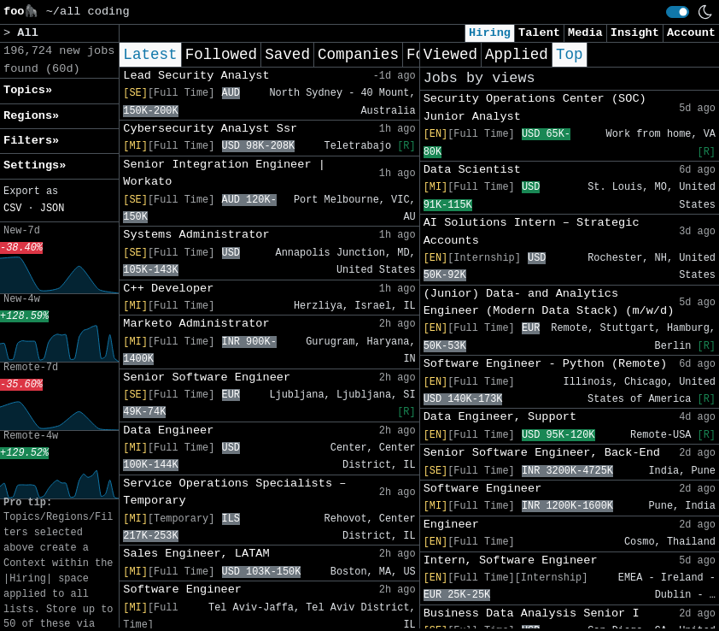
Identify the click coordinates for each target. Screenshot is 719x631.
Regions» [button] (31, 115)
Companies (358, 54)
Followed (221, 54)
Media (585, 33)
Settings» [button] (34, 165)
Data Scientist (472, 169)
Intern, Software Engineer (511, 560)
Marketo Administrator (196, 323)
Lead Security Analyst (196, 75)
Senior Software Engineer (206, 377)
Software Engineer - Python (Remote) (546, 363)
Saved (287, 54)
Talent (539, 33)
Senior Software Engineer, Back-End (542, 452)
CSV (12, 209)
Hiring (490, 33)
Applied (516, 54)
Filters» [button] (31, 140)
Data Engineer (168, 430)
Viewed (450, 54)
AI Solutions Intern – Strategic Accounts (532, 231)
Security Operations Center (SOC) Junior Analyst (535, 107)
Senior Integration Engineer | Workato (224, 173)
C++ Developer (168, 288)
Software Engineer (182, 589)
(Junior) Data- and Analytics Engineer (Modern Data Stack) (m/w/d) (549, 302)
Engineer (451, 524)
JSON (52, 209)
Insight (635, 33)
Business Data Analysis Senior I (532, 613)
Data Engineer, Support (500, 416)
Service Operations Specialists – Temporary (234, 492)
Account (691, 33)
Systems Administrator (196, 234)
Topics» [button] (27, 90)
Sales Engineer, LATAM (196, 553)
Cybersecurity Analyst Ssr (210, 128)
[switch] (677, 12)
